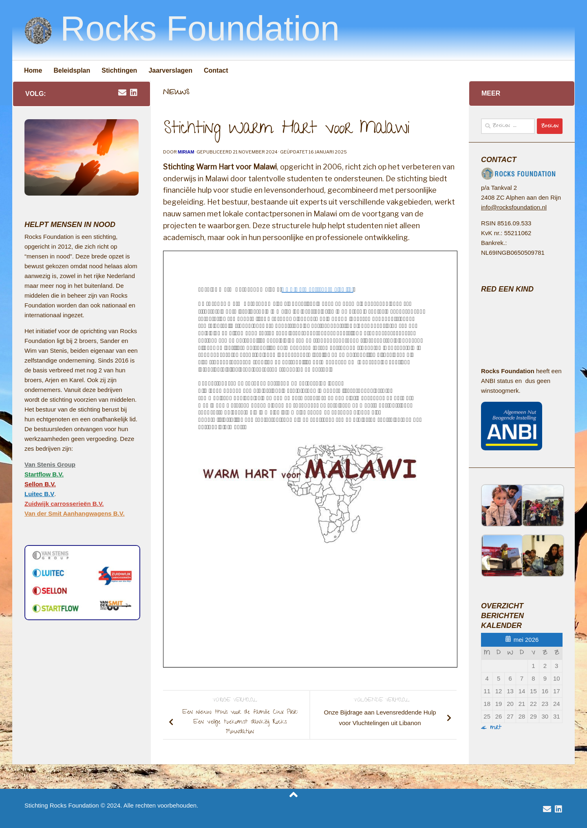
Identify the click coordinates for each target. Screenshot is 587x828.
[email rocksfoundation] (122, 93)
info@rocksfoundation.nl (514, 207)
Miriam (186, 151)
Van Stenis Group (49, 464)
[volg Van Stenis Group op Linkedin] (134, 93)
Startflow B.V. (44, 474)
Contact (216, 70)
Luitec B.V (39, 493)
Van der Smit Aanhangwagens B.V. (74, 513)
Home (33, 70)
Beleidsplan (71, 70)
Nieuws (176, 93)
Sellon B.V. (40, 484)
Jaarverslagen (170, 70)
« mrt (491, 728)
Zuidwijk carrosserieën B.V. (64, 503)
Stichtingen (119, 70)
